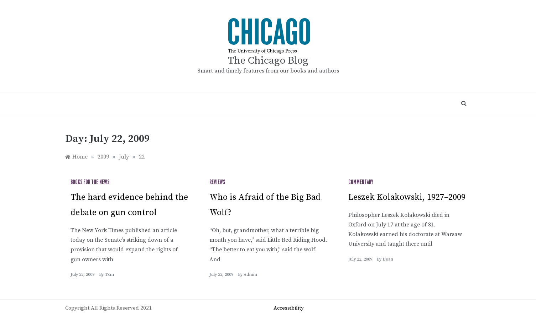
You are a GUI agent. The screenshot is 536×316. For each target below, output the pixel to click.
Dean (388, 259)
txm (109, 274)
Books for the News (90, 182)
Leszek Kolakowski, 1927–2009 (406, 197)
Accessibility (289, 308)
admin (250, 274)
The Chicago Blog (268, 60)
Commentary (360, 182)
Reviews (217, 182)
